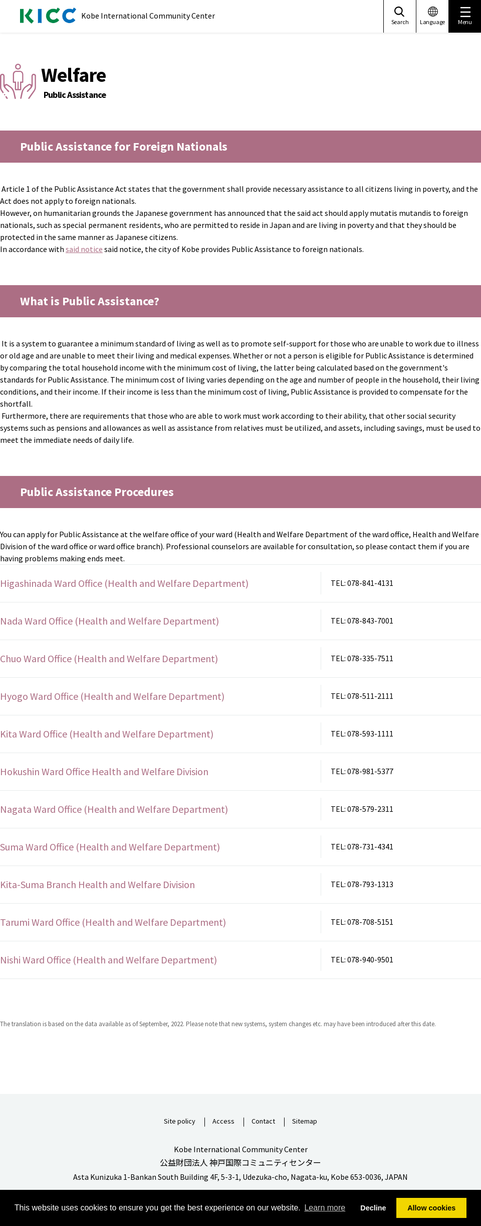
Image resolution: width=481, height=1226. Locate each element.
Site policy (179, 1122)
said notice (84, 249)
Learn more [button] (324, 1207)
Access (223, 1122)
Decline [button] (373, 1208)
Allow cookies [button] (431, 1208)
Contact (263, 1122)
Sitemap (304, 1122)
